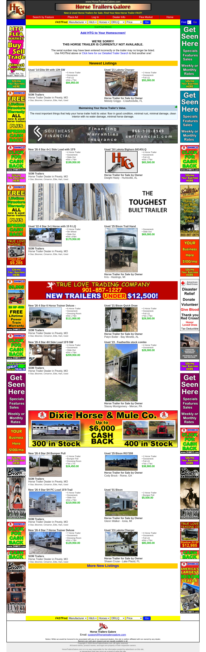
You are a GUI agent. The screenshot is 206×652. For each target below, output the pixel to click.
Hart (60, 100)
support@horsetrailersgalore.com (107, 634)
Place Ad (73, 17)
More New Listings (103, 566)
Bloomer (38, 100)
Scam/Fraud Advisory (103, 27)
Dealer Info (119, 17)
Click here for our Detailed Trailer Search (105, 53)
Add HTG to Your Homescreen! (103, 32)
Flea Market (146, 17)
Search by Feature (43, 17)
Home (169, 17)
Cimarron (48, 100)
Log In (95, 17)
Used (65, 100)
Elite (55, 100)
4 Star (31, 100)
